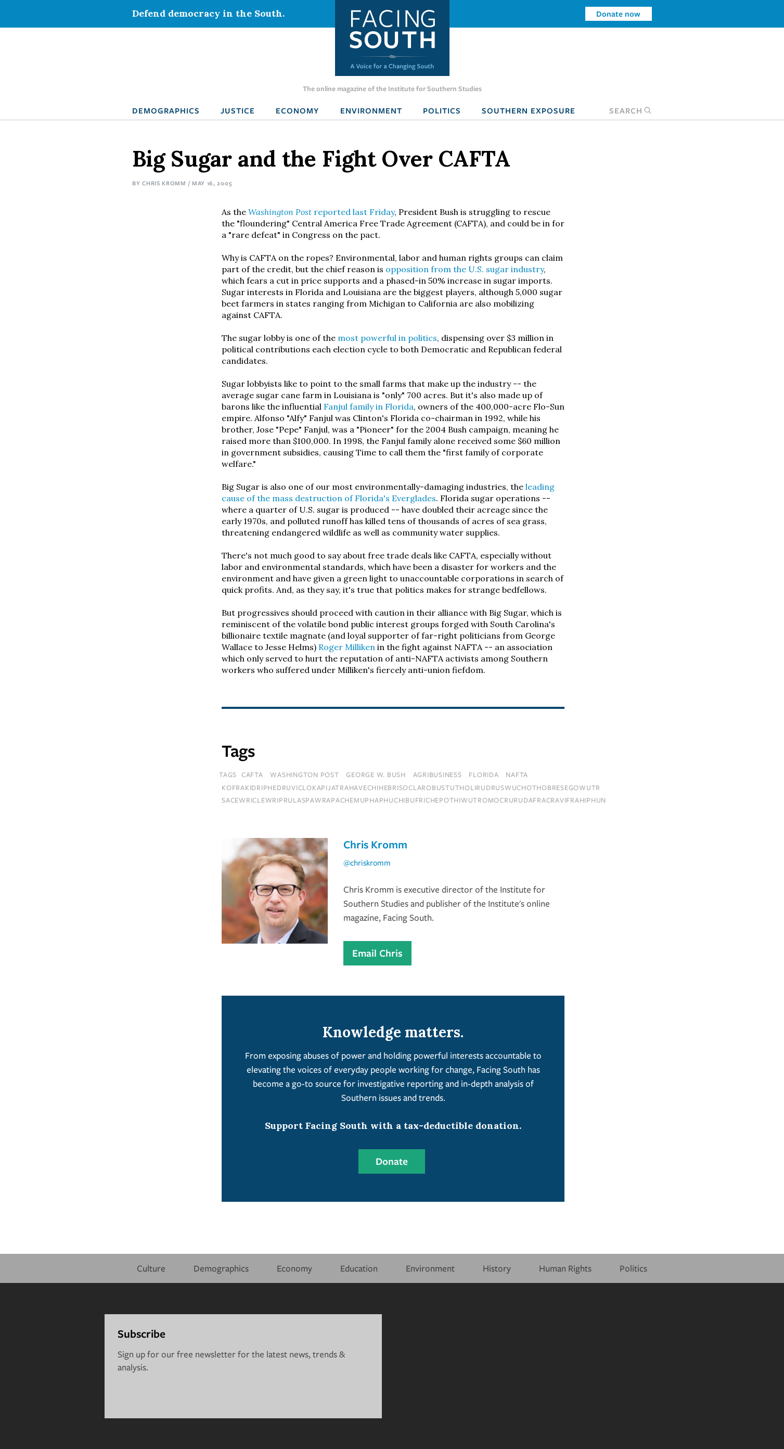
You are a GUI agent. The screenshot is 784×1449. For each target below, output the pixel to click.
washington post (304, 774)
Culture (151, 1268)
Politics (442, 110)
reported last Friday (321, 212)
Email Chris (377, 953)
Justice (238, 110)
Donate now (618, 13)
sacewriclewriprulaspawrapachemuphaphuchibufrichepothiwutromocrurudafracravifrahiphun (414, 800)
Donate (392, 1161)
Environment (371, 110)
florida (483, 774)
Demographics (166, 110)
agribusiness (437, 774)
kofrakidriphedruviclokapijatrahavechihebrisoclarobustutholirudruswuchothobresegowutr (411, 787)
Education (359, 1268)
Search (630, 110)
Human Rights (565, 1268)
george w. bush (376, 774)
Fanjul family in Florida (369, 406)
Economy (297, 110)
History (497, 1268)
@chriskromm (367, 862)
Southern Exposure (528, 110)
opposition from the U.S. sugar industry (464, 269)
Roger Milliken (346, 647)
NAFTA (517, 774)
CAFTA (252, 774)
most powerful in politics (387, 338)
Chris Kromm (164, 183)
